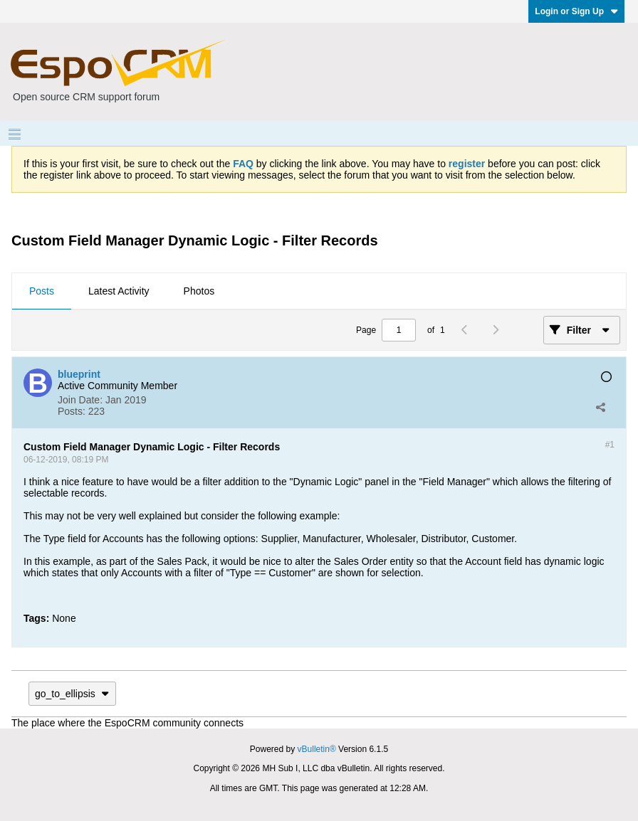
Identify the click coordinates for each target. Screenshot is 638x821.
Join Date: (80, 400)
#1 (610, 445)
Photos (199, 291)
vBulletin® (317, 749)
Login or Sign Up (576, 11)
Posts (41, 291)
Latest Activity (119, 291)
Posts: (71, 411)
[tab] (41, 291)
